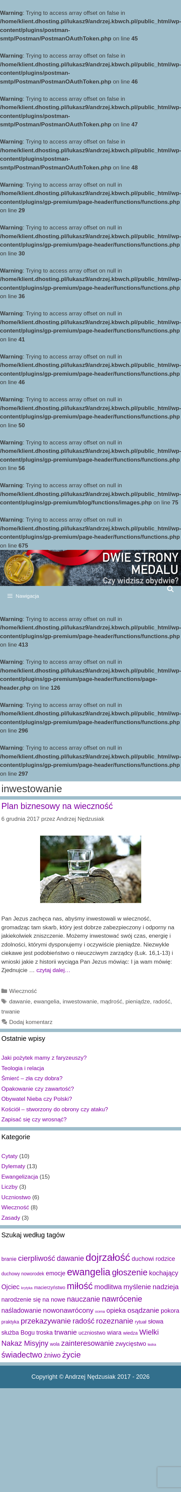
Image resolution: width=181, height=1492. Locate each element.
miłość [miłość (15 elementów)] (80, 1286)
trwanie (10, 1011)
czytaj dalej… (53, 970)
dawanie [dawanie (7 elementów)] (70, 1258)
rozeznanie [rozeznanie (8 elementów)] (114, 1321)
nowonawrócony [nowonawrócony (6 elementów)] (68, 1310)
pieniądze (137, 1001)
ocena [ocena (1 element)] (100, 1311)
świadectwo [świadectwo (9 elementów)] (21, 1354)
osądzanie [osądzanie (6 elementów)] (143, 1310)
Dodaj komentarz (31, 1022)
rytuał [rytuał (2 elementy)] (140, 1322)
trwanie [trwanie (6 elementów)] (65, 1332)
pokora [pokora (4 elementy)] (170, 1310)
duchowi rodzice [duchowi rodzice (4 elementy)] (153, 1258)
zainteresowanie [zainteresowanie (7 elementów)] (87, 1343)
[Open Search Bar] (170, 589)
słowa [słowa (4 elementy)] (155, 1321)
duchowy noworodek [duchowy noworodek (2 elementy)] (22, 1273)
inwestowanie (80, 1001)
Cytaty (9, 1156)
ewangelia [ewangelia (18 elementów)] (89, 1272)
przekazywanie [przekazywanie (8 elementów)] (46, 1321)
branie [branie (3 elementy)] (9, 1259)
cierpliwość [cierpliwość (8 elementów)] (36, 1258)
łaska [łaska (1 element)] (152, 1344)
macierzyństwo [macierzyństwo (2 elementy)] (49, 1287)
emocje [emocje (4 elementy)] (55, 1273)
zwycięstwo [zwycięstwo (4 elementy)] (131, 1343)
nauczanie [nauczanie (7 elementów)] (83, 1299)
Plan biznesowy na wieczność (57, 806)
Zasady (10, 1218)
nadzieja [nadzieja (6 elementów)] (166, 1287)
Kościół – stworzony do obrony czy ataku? (54, 1109)
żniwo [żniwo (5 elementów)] (52, 1355)
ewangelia (47, 1001)
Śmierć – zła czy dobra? (31, 1078)
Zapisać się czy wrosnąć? (34, 1119)
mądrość (111, 1001)
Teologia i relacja (22, 1068)
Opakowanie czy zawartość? (37, 1089)
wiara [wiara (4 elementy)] (114, 1332)
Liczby (9, 1187)
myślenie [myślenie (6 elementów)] (137, 1287)
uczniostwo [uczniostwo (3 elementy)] (92, 1333)
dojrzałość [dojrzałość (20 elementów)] (108, 1257)
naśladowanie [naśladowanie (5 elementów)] (21, 1310)
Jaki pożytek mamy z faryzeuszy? (44, 1058)
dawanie (19, 1001)
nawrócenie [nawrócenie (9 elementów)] (122, 1299)
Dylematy (13, 1166)
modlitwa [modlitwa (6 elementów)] (108, 1287)
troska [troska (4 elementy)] (44, 1332)
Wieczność (23, 991)
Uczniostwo (16, 1197)
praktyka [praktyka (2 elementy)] (10, 1322)
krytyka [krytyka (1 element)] (27, 1288)
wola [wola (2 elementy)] (55, 1344)
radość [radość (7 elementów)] (83, 1321)
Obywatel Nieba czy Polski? (36, 1099)
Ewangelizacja (19, 1177)
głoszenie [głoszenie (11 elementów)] (129, 1272)
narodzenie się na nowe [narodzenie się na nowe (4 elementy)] (33, 1299)
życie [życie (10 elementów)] (71, 1354)
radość (161, 1001)
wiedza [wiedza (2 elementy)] (130, 1333)
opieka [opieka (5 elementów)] (116, 1310)
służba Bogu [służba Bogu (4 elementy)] (18, 1332)
